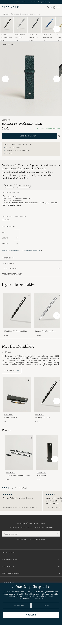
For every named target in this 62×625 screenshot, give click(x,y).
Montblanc (5, 35)
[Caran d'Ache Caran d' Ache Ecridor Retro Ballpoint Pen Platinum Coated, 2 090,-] (21, 29)
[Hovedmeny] (58, 7)
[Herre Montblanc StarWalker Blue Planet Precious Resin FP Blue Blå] (48, 25)
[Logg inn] (48, 7)
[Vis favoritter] (51, 7)
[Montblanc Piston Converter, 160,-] (17, 400)
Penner (12, 44)
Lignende (19, 284)
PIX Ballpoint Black (6, 37)
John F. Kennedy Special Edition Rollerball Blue (33, 37)
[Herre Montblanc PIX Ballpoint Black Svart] (6, 25)
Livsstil (5, 44)
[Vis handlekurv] (54, 7)
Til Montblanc (11, 370)
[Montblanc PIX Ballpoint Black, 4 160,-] (7, 29)
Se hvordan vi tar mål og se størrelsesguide (21, 250)
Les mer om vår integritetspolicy (31, 539)
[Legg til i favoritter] (28, 295)
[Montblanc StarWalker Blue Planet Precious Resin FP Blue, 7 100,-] (48, 29)
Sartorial (9, 186)
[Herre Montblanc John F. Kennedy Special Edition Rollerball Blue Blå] (34, 25)
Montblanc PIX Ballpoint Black (15, 331)
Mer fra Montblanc (18, 346)
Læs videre (38, 598)
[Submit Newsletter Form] (57, 533)
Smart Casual (23, 186)
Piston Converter (10, 417)
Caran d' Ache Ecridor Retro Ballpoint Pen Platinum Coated (19, 37)
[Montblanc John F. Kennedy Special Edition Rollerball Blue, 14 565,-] (35, 29)
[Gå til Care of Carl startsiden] (11, 7)
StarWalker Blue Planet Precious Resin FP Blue (47, 37)
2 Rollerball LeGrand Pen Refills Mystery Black (18, 475)
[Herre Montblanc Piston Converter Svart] (17, 394)
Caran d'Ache (20, 35)
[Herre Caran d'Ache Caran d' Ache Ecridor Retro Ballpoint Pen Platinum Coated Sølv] (20, 25)
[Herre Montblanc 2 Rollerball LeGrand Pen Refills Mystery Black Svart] (19, 452)
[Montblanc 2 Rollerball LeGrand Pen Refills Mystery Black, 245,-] (19, 458)
